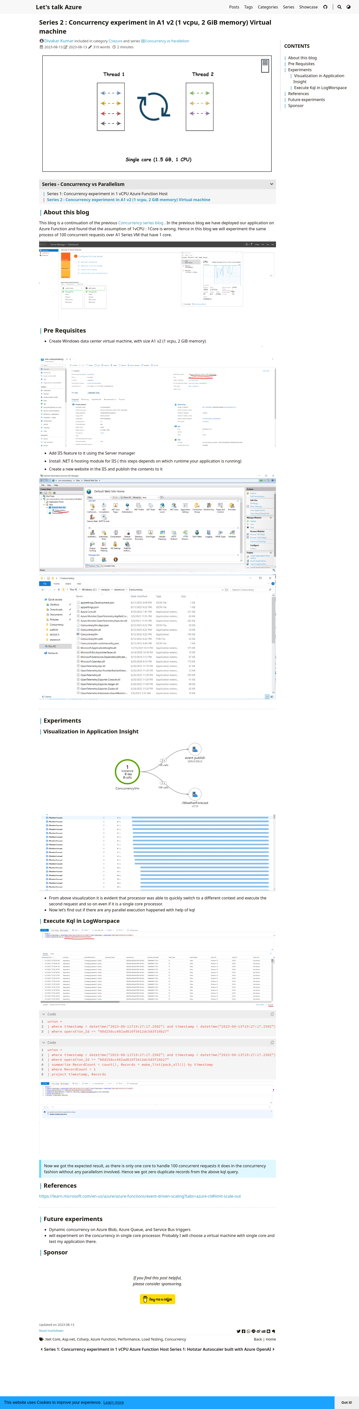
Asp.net (68, 1338)
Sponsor (296, 105)
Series (289, 7)
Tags (249, 7)
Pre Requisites (301, 63)
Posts (234, 7)
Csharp (83, 1338)
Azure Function (103, 1338)
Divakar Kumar (59, 41)
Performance (129, 1338)
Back (258, 1338)
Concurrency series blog (141, 223)
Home (271, 1338)
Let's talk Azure (59, 7)
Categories (268, 7)
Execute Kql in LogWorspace (320, 87)
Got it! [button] (347, 1403)
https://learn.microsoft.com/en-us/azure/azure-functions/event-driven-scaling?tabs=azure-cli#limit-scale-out (140, 1195)
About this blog (302, 57)
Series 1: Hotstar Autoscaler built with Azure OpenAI (223, 1348)
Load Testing (152, 1338)
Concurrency (175, 1338)
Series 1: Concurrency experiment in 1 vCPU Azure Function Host (107, 193)
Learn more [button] (113, 1402)
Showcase (309, 7)
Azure (115, 41)
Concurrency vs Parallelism (165, 41)
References (298, 93)
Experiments (300, 69)
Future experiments (306, 99)
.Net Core (52, 1338)
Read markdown (51, 1329)
